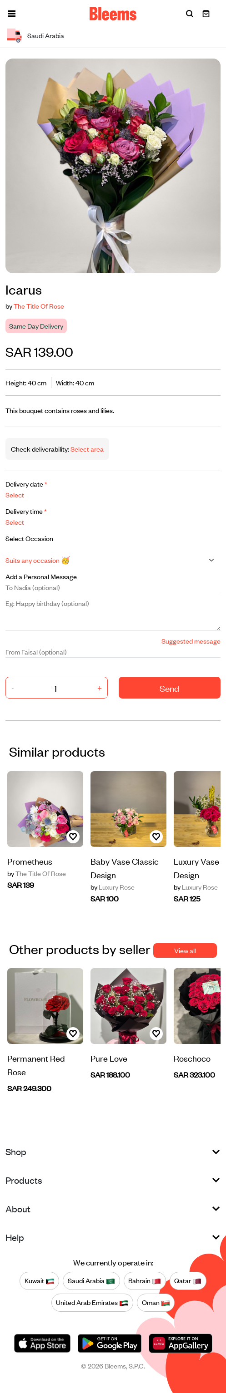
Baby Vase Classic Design (124, 867)
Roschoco (192, 1057)
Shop (15, 1151)
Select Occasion (29, 538)
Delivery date (26, 483)
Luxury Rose (112, 887)
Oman (156, 1302)
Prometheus (29, 860)
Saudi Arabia (91, 1280)
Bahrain (144, 1280)
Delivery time (26, 511)
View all (185, 950)
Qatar (187, 1280)
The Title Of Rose (39, 305)
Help (14, 1237)
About (17, 1208)
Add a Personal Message (41, 576)
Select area (86, 448)
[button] (11, 13)
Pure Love (108, 1057)
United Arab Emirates (92, 1302)
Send (169, 688)
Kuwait (40, 1280)
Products (23, 1180)
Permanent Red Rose (36, 1064)
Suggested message (191, 640)
